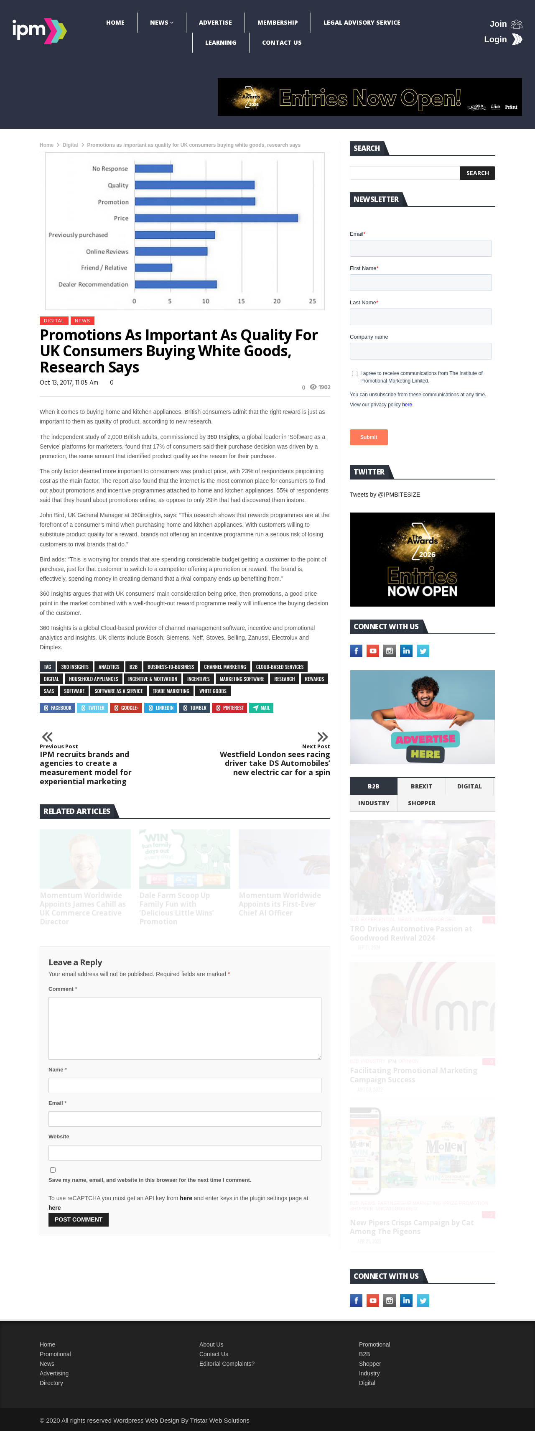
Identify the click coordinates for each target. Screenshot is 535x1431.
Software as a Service (118, 690)
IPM (392, 1061)
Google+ (126, 707)
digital (51, 678)
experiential (378, 919)
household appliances (93, 678)
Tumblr (194, 707)
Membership (277, 22)
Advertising (54, 1373)
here (186, 1198)
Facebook (57, 707)
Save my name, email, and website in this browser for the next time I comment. (149, 1180)
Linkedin (160, 707)
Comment (62, 989)
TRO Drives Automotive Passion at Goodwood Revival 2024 (411, 933)
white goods (213, 690)
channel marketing (225, 666)
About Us (211, 1344)
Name (57, 1069)
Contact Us (282, 42)
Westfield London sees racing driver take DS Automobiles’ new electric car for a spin (274, 760)
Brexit (422, 786)
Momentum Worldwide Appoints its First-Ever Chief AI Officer (280, 904)
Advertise (215, 22)
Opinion (408, 1061)
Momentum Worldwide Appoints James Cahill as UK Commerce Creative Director (83, 908)
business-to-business (171, 666)
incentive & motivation (152, 678)
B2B (134, 666)
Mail (261, 707)
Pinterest (229, 707)
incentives (198, 678)
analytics (109, 666)
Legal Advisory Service (362, 22)
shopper (422, 803)
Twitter (92, 707)
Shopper (370, 1363)
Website (58, 1136)
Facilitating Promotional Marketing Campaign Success (413, 1075)
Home (115, 22)
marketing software (242, 678)
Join (498, 23)
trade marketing (171, 690)
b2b (374, 786)
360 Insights (223, 437)
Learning (221, 42)
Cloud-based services (280, 666)
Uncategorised (435, 919)
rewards (314, 678)
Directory (51, 1383)
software (74, 690)
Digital (70, 145)
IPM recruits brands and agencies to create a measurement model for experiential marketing (95, 764)
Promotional (55, 1354)
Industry (369, 1373)
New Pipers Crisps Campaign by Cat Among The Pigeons (412, 1227)
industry (374, 803)
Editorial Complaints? (227, 1363)
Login (495, 39)
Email (57, 1103)
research (284, 678)
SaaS (49, 690)
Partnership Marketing (409, 1203)
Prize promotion (466, 1203)
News (159, 22)
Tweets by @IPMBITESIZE (385, 494)
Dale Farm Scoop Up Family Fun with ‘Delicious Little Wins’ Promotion (176, 908)
